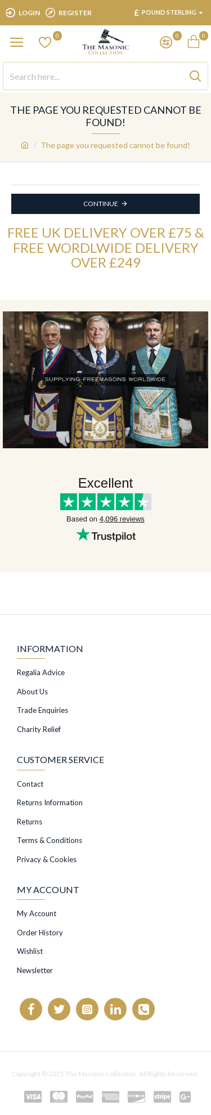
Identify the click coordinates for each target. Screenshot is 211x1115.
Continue (100, 203)
